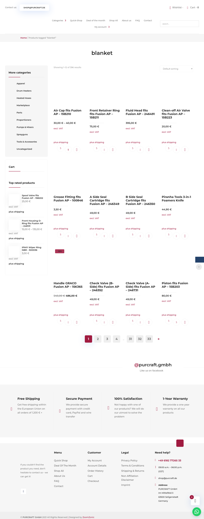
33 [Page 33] (149, 339)
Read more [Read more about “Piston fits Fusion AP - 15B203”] (176, 322)
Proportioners (20, 120)
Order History (95, 471)
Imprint (125, 485)
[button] (76, 149)
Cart (90, 476)
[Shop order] (176, 68)
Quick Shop (61, 460)
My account (101, 27)
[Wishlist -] (177, 7)
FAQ (137, 20)
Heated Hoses (20, 98)
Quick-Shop (76, 20)
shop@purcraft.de (34, 7)
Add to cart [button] (104, 149)
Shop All (113, 20)
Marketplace (19, 105)
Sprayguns (18, 134)
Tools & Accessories (23, 142)
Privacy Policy (129, 460)
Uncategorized (20, 149)
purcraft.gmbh (155, 364)
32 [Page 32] (140, 339)
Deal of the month (95, 20)
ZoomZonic (88, 517)
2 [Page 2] (98, 339)
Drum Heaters (20, 91)
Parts (15, 112)
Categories (57, 20)
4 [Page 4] (117, 339)
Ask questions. (60, 148)
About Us (59, 476)
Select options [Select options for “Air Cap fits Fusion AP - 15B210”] (68, 149)
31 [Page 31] (130, 339)
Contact (148, 20)
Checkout (93, 481)
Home (23, 38)
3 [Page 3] (107, 339)
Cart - (194, 7)
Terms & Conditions (132, 465)
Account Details (97, 465)
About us (126, 20)
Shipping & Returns (132, 471)
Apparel (17, 83)
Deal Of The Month (65, 465)
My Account (95, 460)
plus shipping (16, 211)
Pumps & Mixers (21, 127)
